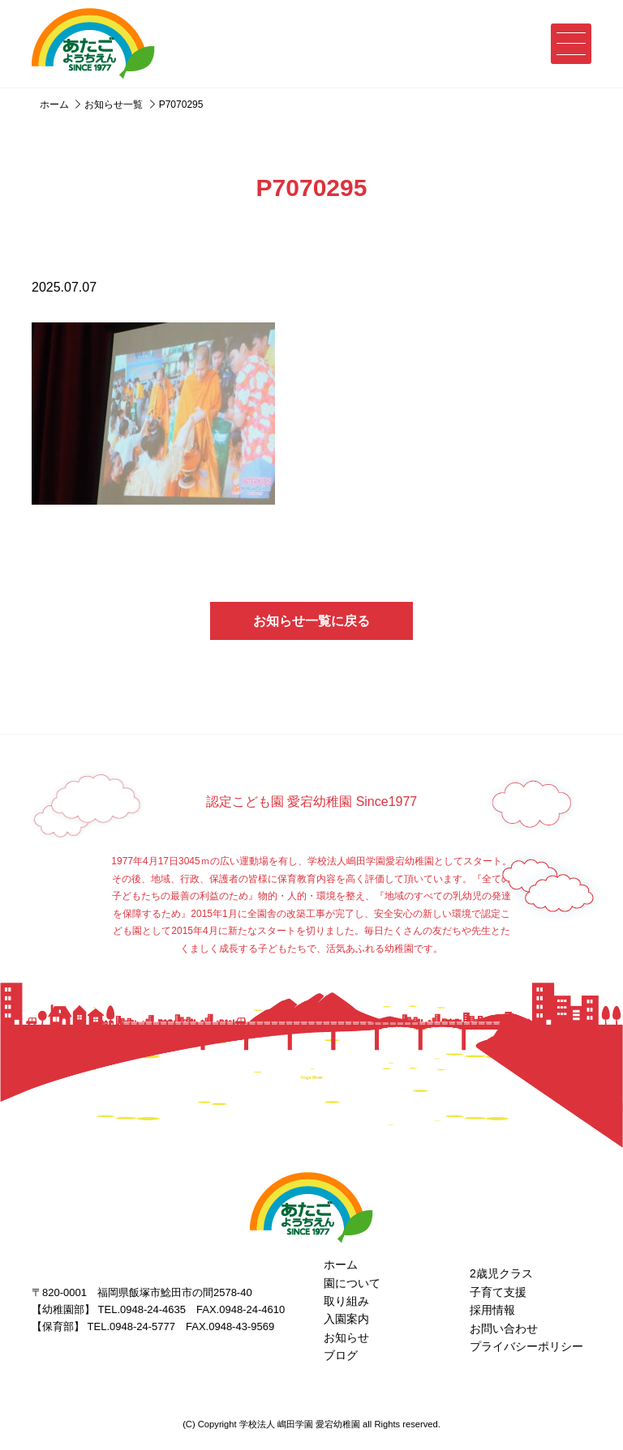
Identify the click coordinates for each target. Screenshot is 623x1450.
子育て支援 (498, 1292)
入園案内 (346, 1318)
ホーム (341, 1264)
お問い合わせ (504, 1328)
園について (352, 1283)
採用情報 (492, 1309)
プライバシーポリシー (526, 1346)
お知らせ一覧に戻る (311, 621)
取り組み (346, 1300)
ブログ (341, 1355)
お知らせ (346, 1337)
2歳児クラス (501, 1273)
